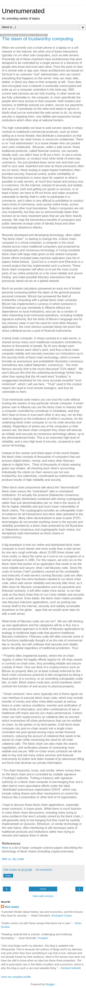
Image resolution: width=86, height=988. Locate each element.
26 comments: (44, 869)
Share (8, 875)
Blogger (50, 984)
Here (5, 847)
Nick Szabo (12, 906)
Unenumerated (23, 10)
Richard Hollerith (71, 968)
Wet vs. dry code (13, 859)
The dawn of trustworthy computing (37, 38)
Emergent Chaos (61, 915)
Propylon (43, 938)
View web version (43, 896)
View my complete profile (16, 976)
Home (43, 889)
